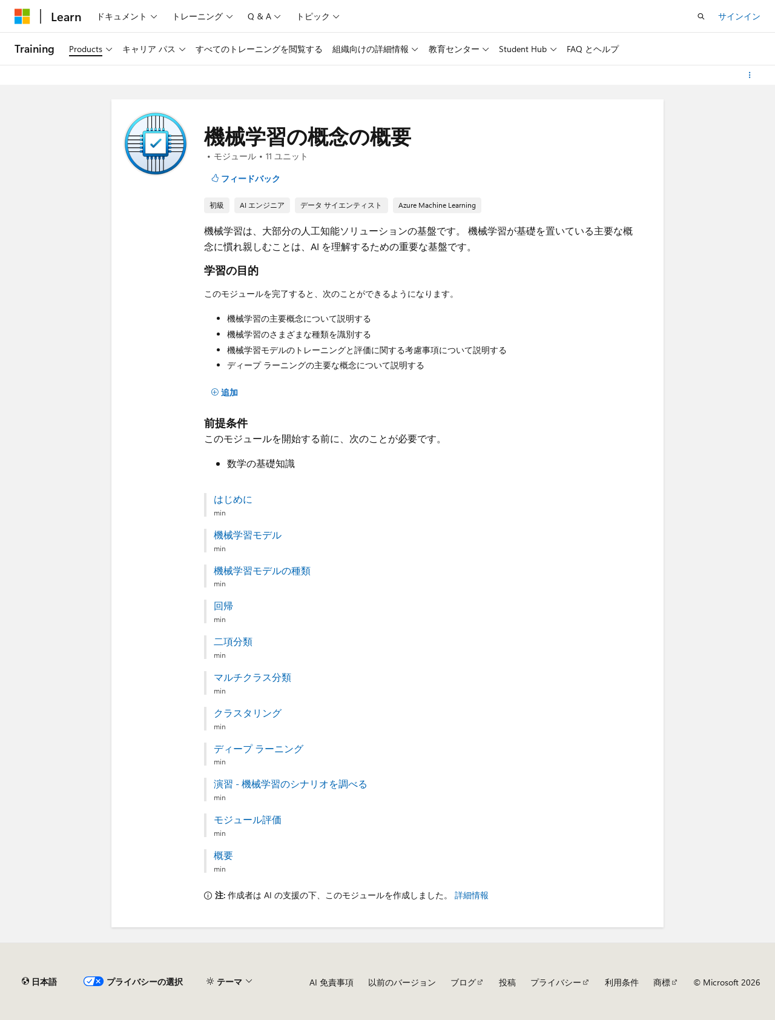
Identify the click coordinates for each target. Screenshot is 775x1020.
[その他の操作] (749, 75)
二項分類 (233, 641)
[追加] (224, 392)
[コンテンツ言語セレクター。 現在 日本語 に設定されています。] (39, 982)
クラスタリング (248, 713)
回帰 (223, 606)
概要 (223, 855)
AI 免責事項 (331, 982)
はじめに (233, 499)
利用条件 (622, 982)
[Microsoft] (22, 16)
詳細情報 (472, 895)
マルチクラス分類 (252, 677)
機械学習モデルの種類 (262, 571)
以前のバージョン (402, 982)
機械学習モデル (248, 535)
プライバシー (555, 982)
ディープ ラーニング (258, 749)
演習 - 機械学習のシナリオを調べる (291, 784)
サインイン (739, 16)
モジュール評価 (248, 819)
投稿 (507, 982)
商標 (661, 982)
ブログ (463, 982)
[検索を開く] (701, 16)
